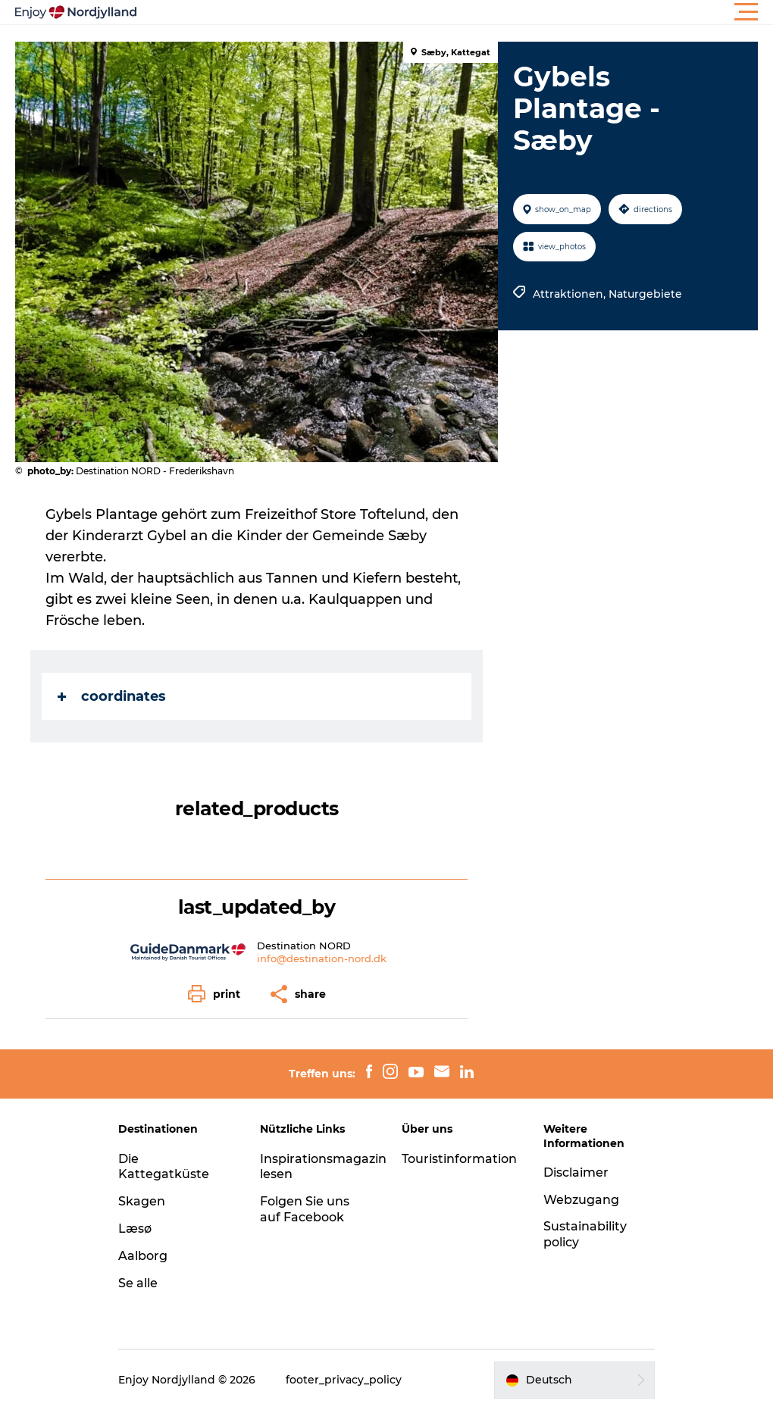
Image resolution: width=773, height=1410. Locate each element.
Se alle (138, 1283)
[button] (455, 12)
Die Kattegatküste (163, 1167)
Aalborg (142, 1256)
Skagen (141, 1201)
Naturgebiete (645, 294)
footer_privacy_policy (344, 1380)
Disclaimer (576, 1172)
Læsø (135, 1228)
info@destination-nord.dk (321, 958)
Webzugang (581, 1200)
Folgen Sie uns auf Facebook (304, 1209)
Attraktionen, (571, 294)
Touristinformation (459, 1159)
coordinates (112, 696)
